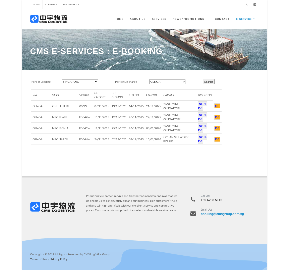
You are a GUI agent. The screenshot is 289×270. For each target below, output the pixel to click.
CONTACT (51, 4)
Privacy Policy (58, 259)
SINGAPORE (71, 4)
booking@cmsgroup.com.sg (222, 214)
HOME (36, 4)
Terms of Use (38, 259)
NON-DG (202, 106)
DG (217, 106)
